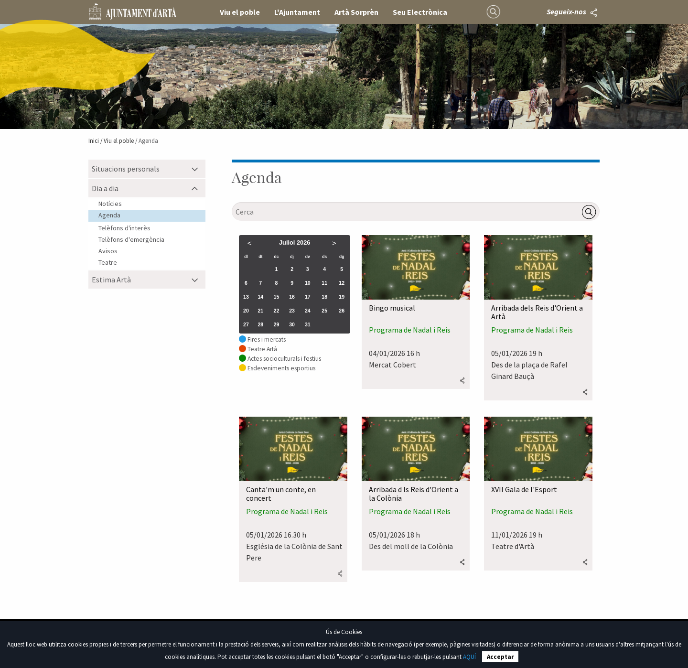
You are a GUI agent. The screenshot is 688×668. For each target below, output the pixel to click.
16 (292, 297)
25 (324, 310)
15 (277, 297)
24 (308, 310)
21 (260, 310)
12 (341, 283)
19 (341, 297)
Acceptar (500, 657)
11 (324, 283)
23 (292, 310)
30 (292, 324)
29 (277, 324)
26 (341, 310)
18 (324, 297)
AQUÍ (469, 657)
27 (246, 324)
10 (308, 283)
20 (246, 310)
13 (246, 297)
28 (260, 324)
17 (308, 297)
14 (260, 297)
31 (308, 324)
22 (277, 310)
